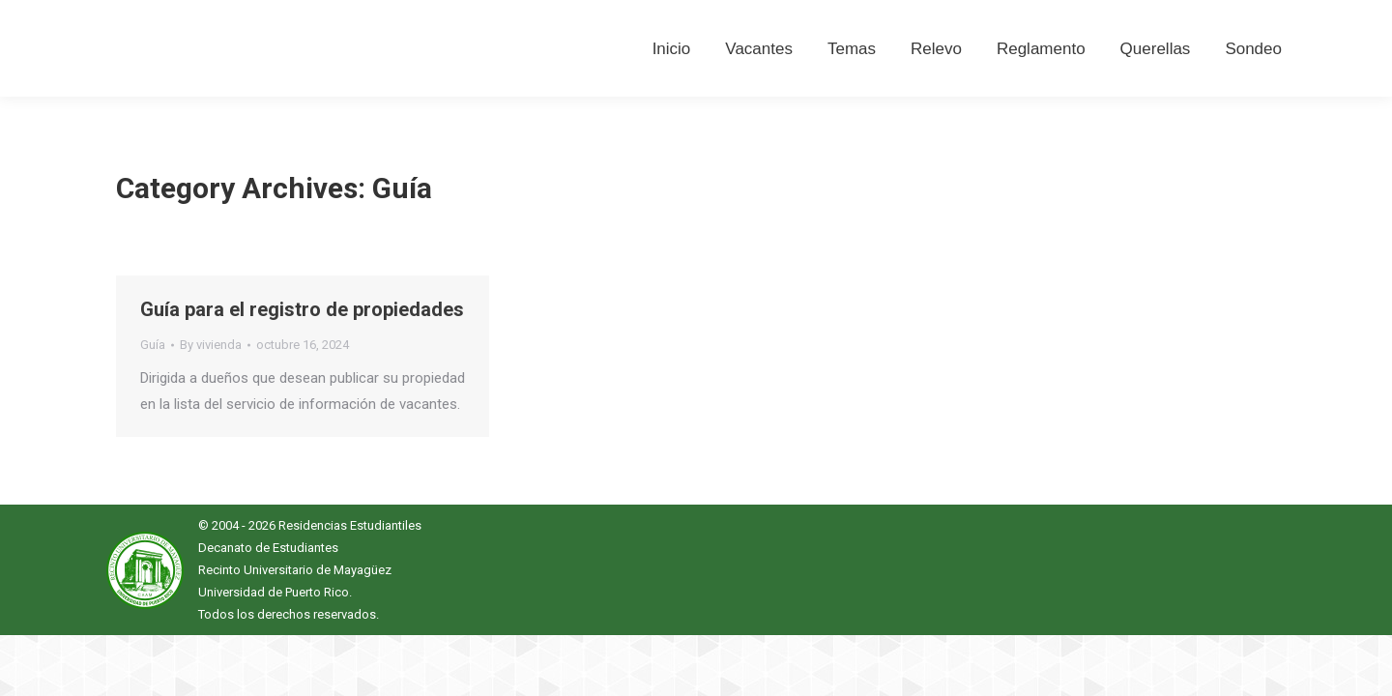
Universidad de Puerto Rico (273, 592)
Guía (152, 344)
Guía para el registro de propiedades (302, 309)
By (211, 344)
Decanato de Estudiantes (268, 547)
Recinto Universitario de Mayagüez (295, 570)
